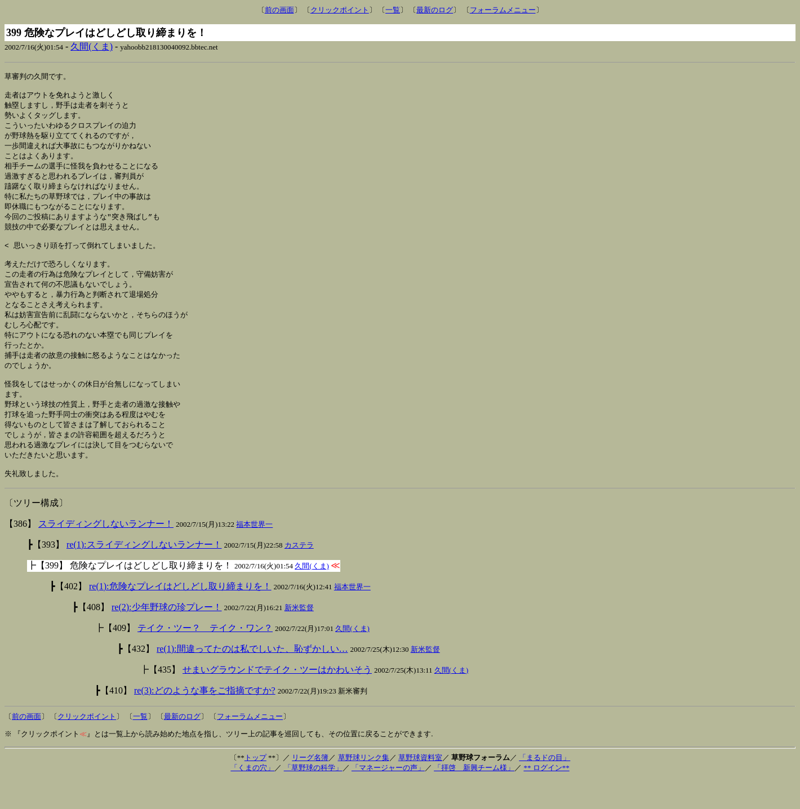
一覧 (392, 10)
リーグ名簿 (310, 786)
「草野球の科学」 (313, 796)
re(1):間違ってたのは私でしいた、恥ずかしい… (252, 677)
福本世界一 (254, 553)
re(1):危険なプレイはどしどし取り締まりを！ (180, 615)
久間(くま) (91, 46)
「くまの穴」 (252, 796)
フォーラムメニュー (503, 10)
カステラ (299, 574)
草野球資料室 (420, 786)
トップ (255, 786)
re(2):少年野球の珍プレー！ (167, 636)
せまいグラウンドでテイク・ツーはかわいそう (277, 698)
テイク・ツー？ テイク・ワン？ (205, 656)
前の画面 (279, 10)
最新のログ (434, 10)
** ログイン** (546, 796)
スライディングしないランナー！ (106, 552)
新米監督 (299, 636)
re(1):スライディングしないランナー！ (144, 573)
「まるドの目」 (544, 786)
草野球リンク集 (363, 786)
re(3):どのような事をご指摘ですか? (204, 719)
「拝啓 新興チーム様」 (474, 796)
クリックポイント (339, 10)
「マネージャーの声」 (388, 796)
